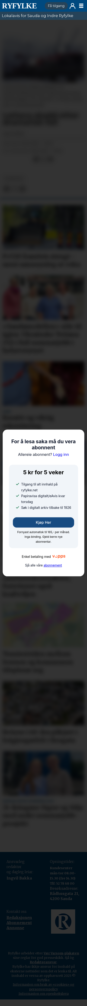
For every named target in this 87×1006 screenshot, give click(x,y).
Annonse (15, 928)
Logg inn (72, 6)
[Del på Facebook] (35, 159)
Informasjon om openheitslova (44, 994)
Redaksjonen (19, 917)
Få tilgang (56, 6)
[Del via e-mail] (50, 159)
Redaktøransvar (43, 962)
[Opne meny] (81, 5)
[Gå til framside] (21, 6)
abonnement (53, 565)
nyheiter (14, 179)
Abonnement (19, 923)
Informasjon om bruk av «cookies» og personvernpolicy (43, 986)
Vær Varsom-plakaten (61, 953)
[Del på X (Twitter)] (43, 159)
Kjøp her (43, 522)
